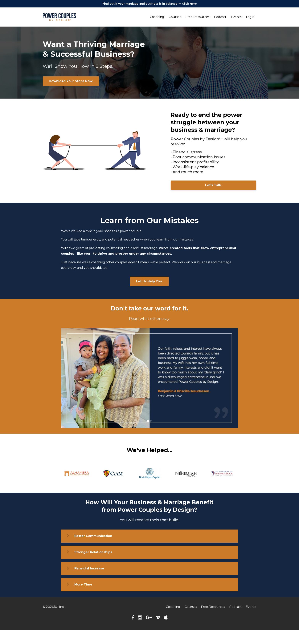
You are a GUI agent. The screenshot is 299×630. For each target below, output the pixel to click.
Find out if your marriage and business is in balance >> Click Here (149, 3)
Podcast (220, 17)
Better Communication (93, 536)
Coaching (157, 17)
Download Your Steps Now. (71, 81)
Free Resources (197, 17)
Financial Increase (89, 568)
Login (250, 17)
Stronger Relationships (93, 552)
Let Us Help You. (149, 281)
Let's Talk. (213, 185)
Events (236, 17)
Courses (175, 17)
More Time (83, 584)
